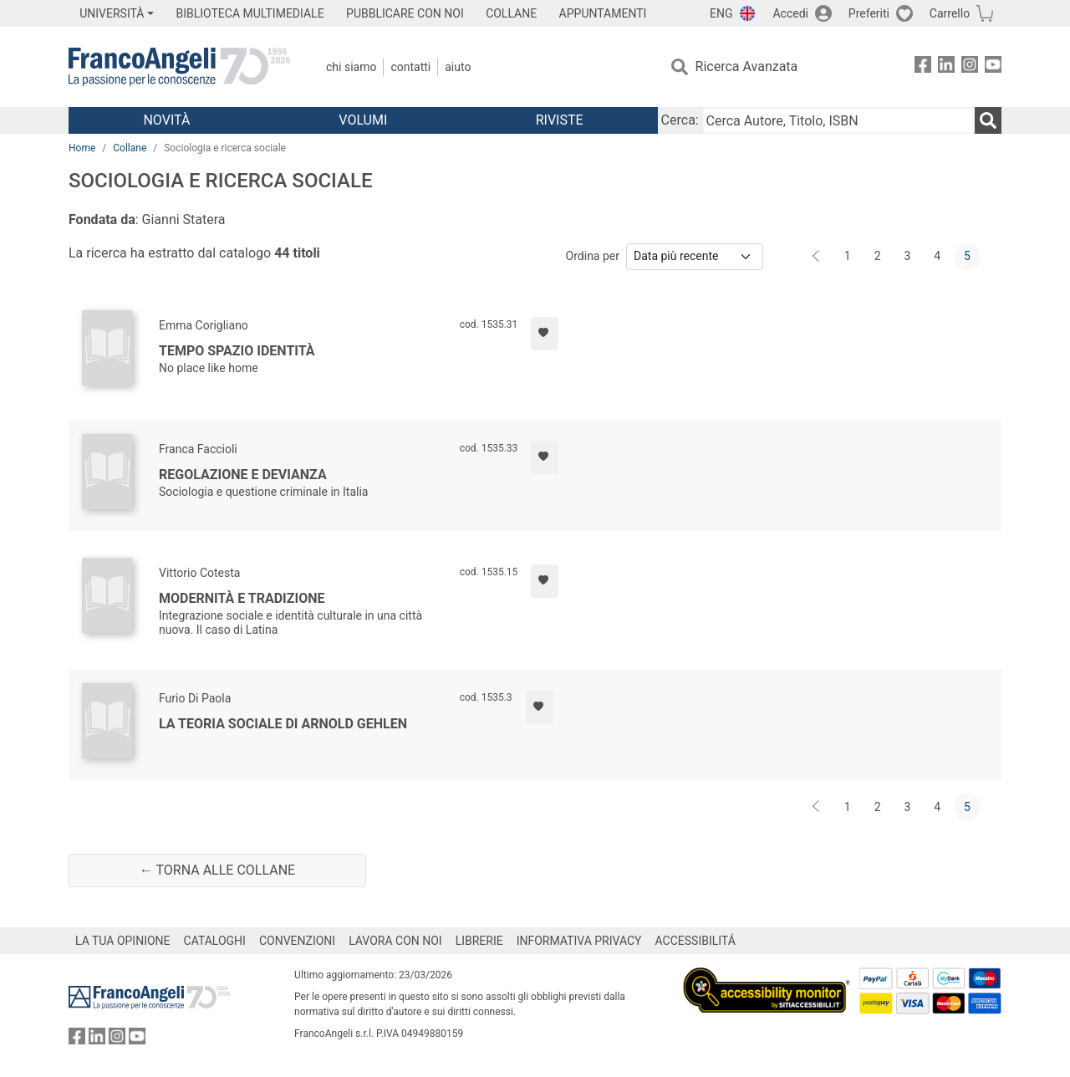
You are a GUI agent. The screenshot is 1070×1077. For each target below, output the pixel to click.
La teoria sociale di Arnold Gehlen (283, 724)
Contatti (410, 67)
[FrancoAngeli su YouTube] (993, 67)
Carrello (950, 13)
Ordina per (592, 256)
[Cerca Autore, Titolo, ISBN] (838, 120)
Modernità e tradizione (242, 598)
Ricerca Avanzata (747, 66)
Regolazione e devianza (243, 474)
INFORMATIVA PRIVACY (579, 940)
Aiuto (458, 67)
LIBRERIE (479, 940)
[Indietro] (817, 256)
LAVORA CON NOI (395, 940)
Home (82, 148)
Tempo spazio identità (237, 351)
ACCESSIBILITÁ (695, 940)
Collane (129, 148)
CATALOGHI (215, 940)
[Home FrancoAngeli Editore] (179, 67)
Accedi (790, 13)
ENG (721, 13)
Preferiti (868, 13)
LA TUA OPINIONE (123, 940)
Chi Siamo (351, 67)
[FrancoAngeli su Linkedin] (946, 67)
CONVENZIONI (297, 940)
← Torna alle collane (217, 870)
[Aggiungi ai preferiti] (544, 333)
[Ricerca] (988, 120)
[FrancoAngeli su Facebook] (923, 67)
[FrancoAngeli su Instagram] (969, 67)
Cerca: (680, 120)
